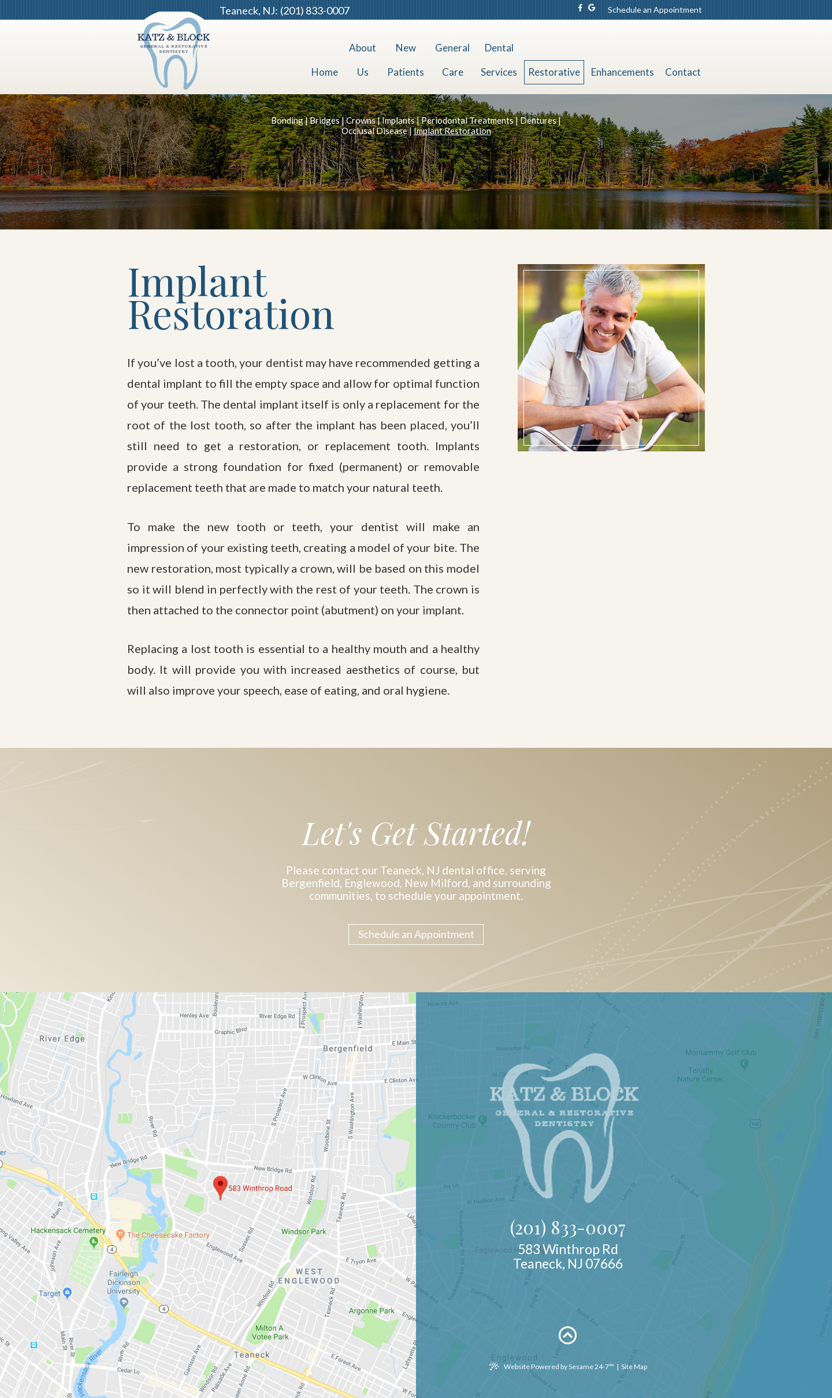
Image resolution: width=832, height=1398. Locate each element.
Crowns (361, 120)
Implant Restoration (452, 130)
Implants (398, 120)
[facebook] (580, 10)
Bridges (325, 120)
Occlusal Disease (374, 130)
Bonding (287, 120)
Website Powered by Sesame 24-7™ (551, 1366)
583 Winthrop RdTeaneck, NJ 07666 (568, 1256)
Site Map (634, 1366)
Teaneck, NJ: (249, 10)
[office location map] (416, 1195)
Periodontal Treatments (467, 120)
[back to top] (568, 1335)
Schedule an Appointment (655, 9)
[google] (591, 10)
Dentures (538, 120)
